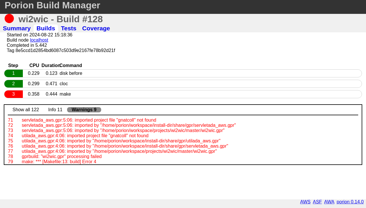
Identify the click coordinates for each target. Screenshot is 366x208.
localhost (39, 40)
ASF (317, 201)
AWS (305, 201)
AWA (329, 201)
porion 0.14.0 (350, 201)
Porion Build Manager (52, 5)
